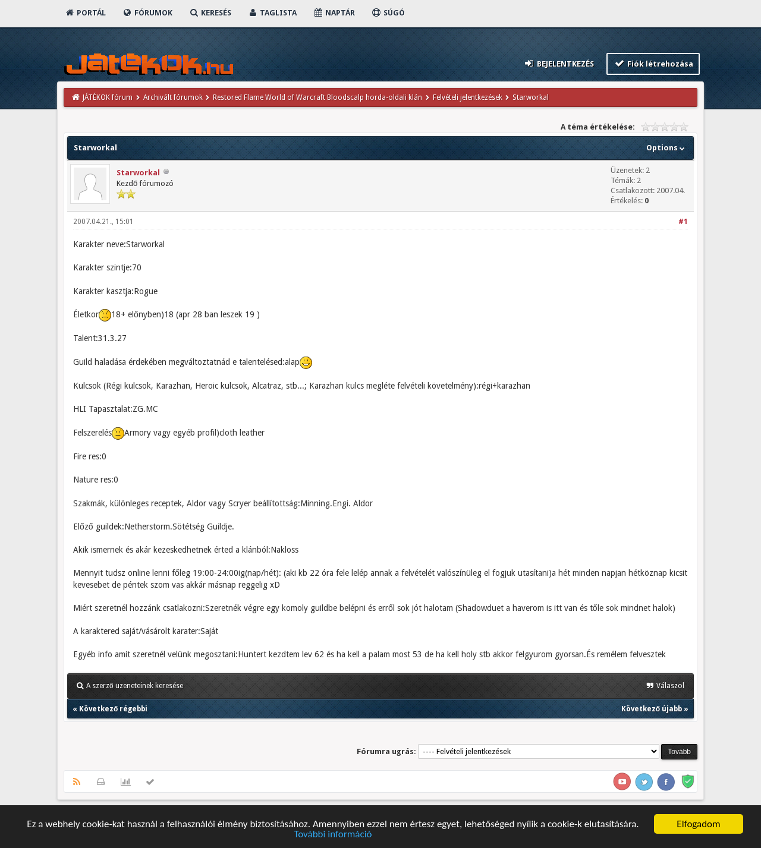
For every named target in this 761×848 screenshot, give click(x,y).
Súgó (388, 12)
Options (666, 147)
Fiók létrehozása (653, 63)
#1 (683, 221)
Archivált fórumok (173, 97)
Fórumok (147, 12)
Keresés (209, 12)
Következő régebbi (113, 709)
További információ (333, 834)
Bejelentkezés (559, 63)
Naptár (334, 12)
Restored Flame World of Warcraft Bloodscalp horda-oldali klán (317, 97)
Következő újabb (651, 709)
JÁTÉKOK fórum (108, 97)
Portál (85, 12)
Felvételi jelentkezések (467, 97)
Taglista (272, 12)
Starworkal (138, 172)
